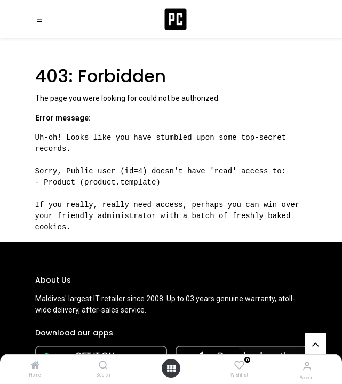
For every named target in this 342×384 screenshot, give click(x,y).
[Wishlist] (239, 365)
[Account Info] (307, 366)
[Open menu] (171, 368)
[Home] (35, 366)
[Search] (103, 366)
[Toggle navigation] (39, 19)
